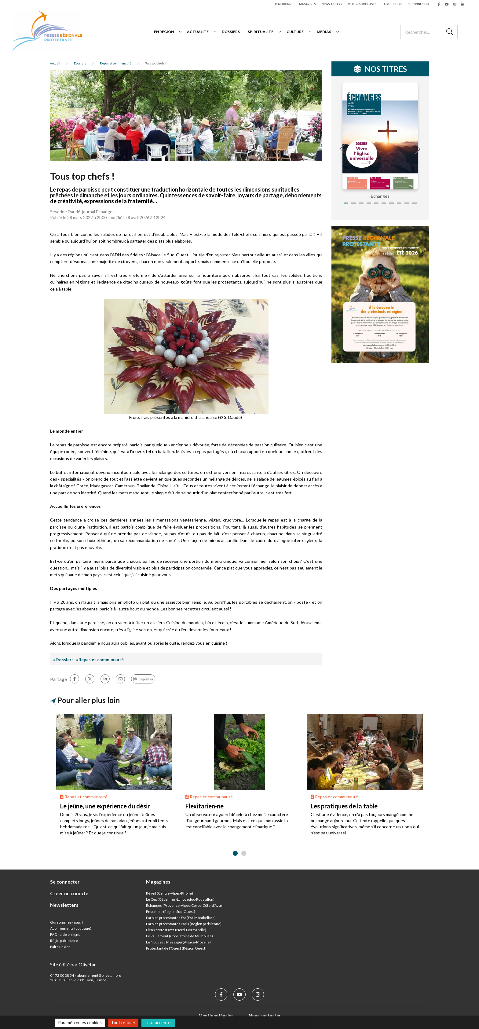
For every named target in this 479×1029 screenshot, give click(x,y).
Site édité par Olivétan (73, 964)
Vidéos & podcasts (362, 4)
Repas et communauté (115, 63)
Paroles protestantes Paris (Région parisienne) (183, 923)
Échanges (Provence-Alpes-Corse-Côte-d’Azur (184, 905)
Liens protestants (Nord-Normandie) (176, 930)
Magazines (307, 4)
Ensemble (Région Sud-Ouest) (170, 911)
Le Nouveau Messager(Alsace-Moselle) (178, 942)
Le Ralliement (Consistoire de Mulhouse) (179, 936)
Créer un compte (69, 893)
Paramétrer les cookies (80, 1022)
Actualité (198, 31)
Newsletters (332, 4)
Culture (295, 31)
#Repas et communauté (100, 659)
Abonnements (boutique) (70, 928)
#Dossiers (63, 659)
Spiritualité (260, 31)
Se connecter (418, 4)
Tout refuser (123, 1022)
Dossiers (231, 31)
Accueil (55, 63)
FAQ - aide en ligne (65, 934)
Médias (324, 31)
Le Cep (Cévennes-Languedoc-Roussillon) (180, 899)
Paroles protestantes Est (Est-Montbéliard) (181, 917)
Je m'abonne (284, 4)
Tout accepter (158, 1022)
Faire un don (392, 4)
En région (164, 31)
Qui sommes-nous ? (66, 922)
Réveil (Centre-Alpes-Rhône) (169, 893)
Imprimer (145, 679)
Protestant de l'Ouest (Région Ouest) (176, 948)
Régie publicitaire (64, 940)
